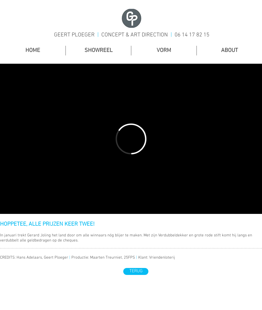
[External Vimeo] (131, 139)
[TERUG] (135, 271)
